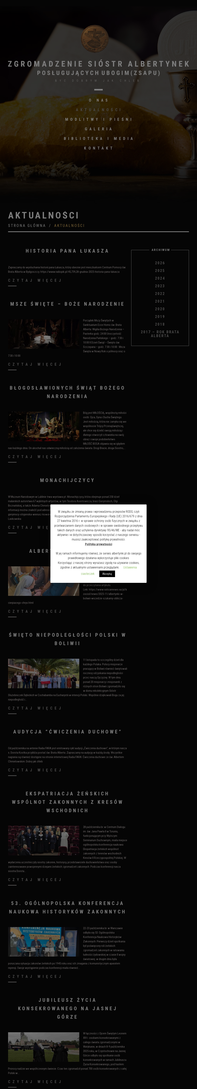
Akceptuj (107, 573)
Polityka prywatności (98, 544)
